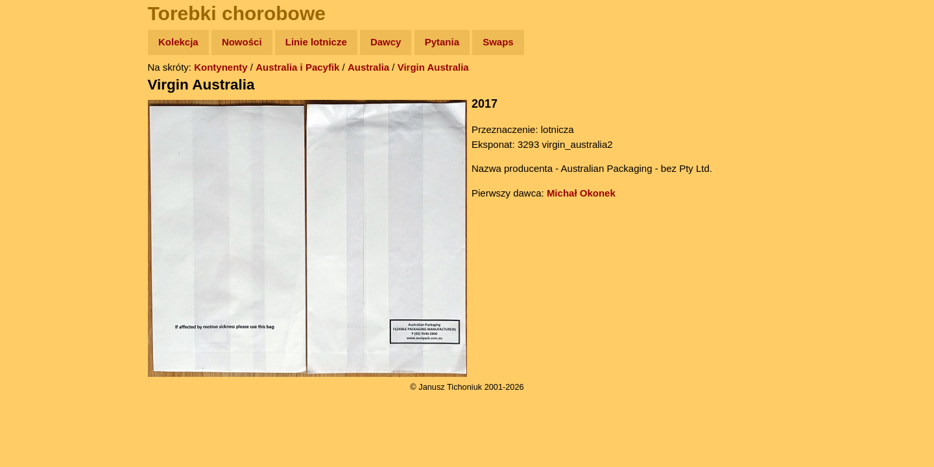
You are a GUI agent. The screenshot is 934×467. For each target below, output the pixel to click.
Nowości (242, 41)
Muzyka (39, 192)
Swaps (498, 41)
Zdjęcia (38, 117)
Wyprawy (43, 92)
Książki (38, 167)
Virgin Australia (433, 67)
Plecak (37, 217)
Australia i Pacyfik (297, 67)
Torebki (38, 267)
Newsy (37, 142)
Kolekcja (178, 41)
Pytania (442, 41)
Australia (368, 67)
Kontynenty (221, 67)
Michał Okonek (581, 192)
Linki (33, 242)
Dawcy (385, 41)
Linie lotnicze (316, 41)
